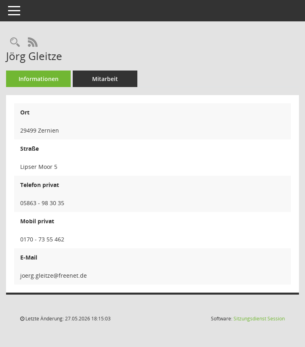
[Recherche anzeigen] (15, 42)
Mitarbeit (105, 79)
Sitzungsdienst (259, 318)
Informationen (39, 79)
